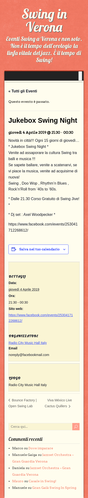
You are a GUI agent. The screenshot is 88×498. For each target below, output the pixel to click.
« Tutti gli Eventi (22, 91)
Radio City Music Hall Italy (28, 343)
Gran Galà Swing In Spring (54, 488)
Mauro (17, 481)
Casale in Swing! (42, 481)
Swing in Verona (44, 20)
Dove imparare (40, 448)
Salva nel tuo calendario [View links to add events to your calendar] (39, 249)
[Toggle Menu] (80, 76)
